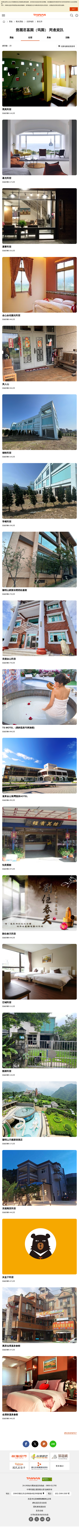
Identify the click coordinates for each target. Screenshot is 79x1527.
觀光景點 (19, 21)
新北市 (39, 21)
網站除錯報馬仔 (70, 1433)
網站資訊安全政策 (39, 1503)
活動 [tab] (67, 37)
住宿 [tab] (30, 37)
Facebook (31, 1519)
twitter (35, 1444)
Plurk (44, 1444)
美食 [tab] (49, 37)
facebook (26, 1444)
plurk (48, 1519)
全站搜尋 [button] (71, 15)
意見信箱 (39, 1511)
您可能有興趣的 (77, 15)
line (53, 1444)
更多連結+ (60, 1466)
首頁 (4, 21)
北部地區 (30, 21)
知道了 (74, 9)
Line (42, 1519)
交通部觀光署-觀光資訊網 (39, 15)
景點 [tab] (12, 37)
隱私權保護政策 (39, 1507)
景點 (11, 21)
